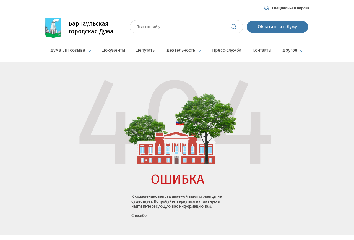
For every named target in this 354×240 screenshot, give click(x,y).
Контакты (262, 50)
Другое (293, 50)
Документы (113, 50)
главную (209, 201)
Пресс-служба (226, 50)
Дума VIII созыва (71, 50)
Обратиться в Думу (277, 26)
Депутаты (146, 50)
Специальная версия (291, 8)
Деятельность (184, 50)
